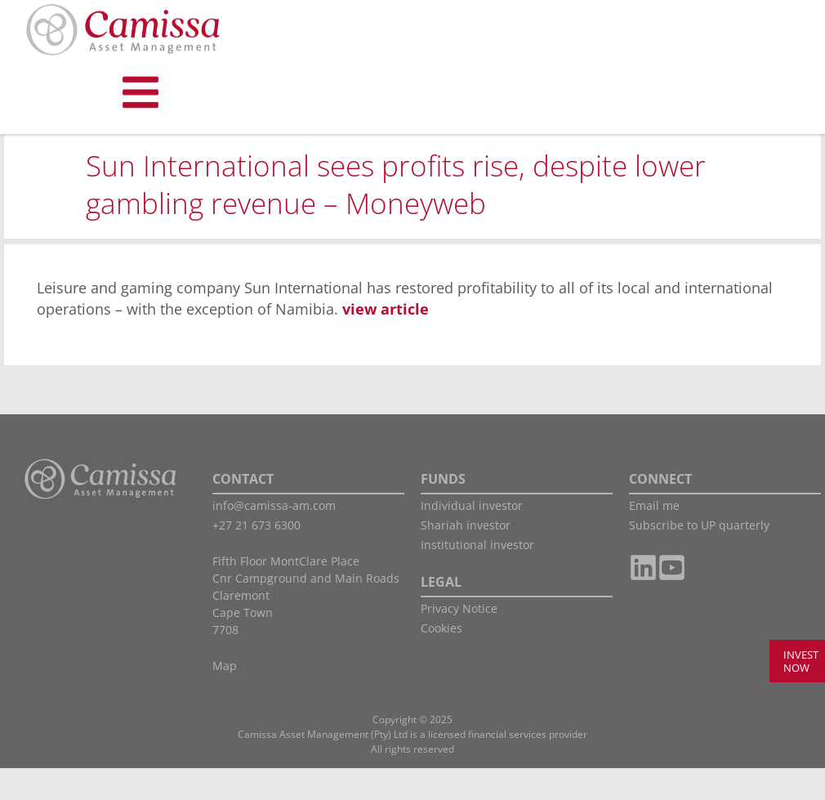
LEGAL (441, 614)
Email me (654, 537)
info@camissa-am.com (274, 537)
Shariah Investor (103, 155)
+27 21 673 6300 (256, 557)
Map (224, 697)
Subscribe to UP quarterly (699, 557)
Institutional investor (477, 576)
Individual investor (472, 537)
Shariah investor (466, 557)
